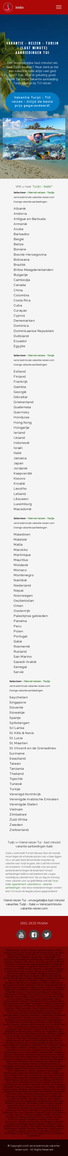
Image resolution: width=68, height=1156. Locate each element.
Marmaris (9, 1056)
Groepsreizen (55, 1019)
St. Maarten (18, 743)
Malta (18, 544)
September (13, 957)
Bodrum (24, 980)
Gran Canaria (24, 1017)
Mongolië (8, 1066)
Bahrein (52, 971)
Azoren (30, 971)
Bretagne (31, 985)
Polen (18, 631)
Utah (56, 1119)
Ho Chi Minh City (55, 1024)
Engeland (29, 1005)
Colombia (21, 295)
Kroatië (19, 483)
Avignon (58, 968)
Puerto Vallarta (56, 1087)
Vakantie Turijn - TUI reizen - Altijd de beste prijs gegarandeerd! (32, 101)
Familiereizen (23, 1008)
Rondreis (34, 1091)
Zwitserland (19, 830)
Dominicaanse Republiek (34, 331)
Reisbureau (35, 1089)
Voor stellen (35, 1126)
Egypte (19, 346)
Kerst (16, 1040)
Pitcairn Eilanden (52, 1082)
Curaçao (20, 310)
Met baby (33, 1059)
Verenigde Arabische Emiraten (34, 799)
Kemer (57, 1038)
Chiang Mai (11, 994)
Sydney (46, 1110)
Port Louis (47, 1084)
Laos (44, 1045)
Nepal (19, 590)
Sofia (41, 1103)
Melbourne (20, 1059)
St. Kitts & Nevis (21, 733)
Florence (9, 1010)
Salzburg (39, 1093)
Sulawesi (10, 1110)
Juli (46, 954)
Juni (40, 954)
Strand (38, 1107)
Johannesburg (42, 1036)
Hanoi (6, 1024)
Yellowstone (56, 1128)
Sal (8, 1093)
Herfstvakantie (37, 1024)
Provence (27, 1087)
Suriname (17, 753)
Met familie (46, 1059)
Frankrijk (21, 381)
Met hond (11, 1061)
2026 (21, 952)
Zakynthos (32, 1131)
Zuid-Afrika (18, 819)
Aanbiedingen (35, 959)
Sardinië (42, 1096)
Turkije (14, 789)
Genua (56, 1012)
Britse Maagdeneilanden (33, 270)
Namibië (20, 580)
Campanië (34, 989)
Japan (18, 463)
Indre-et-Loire (24, 1031)
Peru (17, 626)
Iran (60, 1031)
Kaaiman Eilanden (16, 1038)
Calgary (59, 987)
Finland (20, 376)
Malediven (22, 534)
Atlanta (37, 968)
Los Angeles (34, 1049)
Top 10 (18, 1114)
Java (8, 1036)
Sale (13, 1093)
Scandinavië (55, 1096)
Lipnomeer (55, 1047)
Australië (47, 968)
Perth (55, 1080)
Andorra (20, 213)
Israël (18, 448)
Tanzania (16, 768)
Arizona (8, 968)
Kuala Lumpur (54, 1043)
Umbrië (41, 1119)
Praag (17, 1087)
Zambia (44, 1131)
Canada (20, 285)
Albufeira (29, 961)
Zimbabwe (18, 814)
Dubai (47, 1003)
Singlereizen (44, 1101)
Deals (57, 999)
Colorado (9, 996)
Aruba (18, 229)
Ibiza (20, 1029)
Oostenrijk (22, 611)
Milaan (25, 1063)
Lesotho (20, 488)
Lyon (22, 1052)
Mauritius (21, 560)
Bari (21, 975)
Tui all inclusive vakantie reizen (37, 950)
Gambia (20, 387)
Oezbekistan (24, 600)
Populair (36, 1084)
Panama (20, 621)
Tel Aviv (19, 1112)
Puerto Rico (40, 1087)
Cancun (21, 992)
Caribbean (42, 992)
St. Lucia (16, 738)
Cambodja (22, 280)
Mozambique (33, 1066)
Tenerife (28, 1112)
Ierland (19, 432)
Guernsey (21, 412)
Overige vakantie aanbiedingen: (31, 364)
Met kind (22, 1061)
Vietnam (16, 809)
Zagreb (21, 1131)
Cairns (43, 987)
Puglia (6, 1089)
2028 (36, 952)
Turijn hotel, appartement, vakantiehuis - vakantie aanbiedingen (31, 884)
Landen (24, 1045)
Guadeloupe (13, 1022)
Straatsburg (13, 1107)
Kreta (33, 1043)
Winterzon (42, 1128)
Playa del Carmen (12, 1084)
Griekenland (24, 402)
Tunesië (15, 784)
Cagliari (34, 987)
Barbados (21, 234)
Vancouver (11, 1121)
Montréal (20, 1066)
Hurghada (10, 1029)
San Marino (23, 656)
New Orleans (30, 1068)
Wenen (22, 1128)
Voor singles (21, 1126)
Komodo (9, 1043)
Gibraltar (21, 397)
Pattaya (47, 1080)
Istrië (26, 1033)
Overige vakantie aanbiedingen (30, 201)
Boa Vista (13, 980)
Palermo (47, 1077)
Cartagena (55, 992)
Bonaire (20, 249)
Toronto (28, 1114)
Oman (18, 606)
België (19, 239)
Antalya (21, 966)
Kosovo (19, 478)
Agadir (59, 959)
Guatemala (22, 407)
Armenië (20, 224)
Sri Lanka (16, 728)
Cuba (18, 305)
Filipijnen (57, 1008)
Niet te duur (20, 1070)
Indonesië (22, 443)
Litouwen (21, 499)
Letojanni (33, 1047)
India (45, 1029)
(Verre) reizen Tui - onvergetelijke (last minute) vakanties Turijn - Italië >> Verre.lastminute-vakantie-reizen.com (34, 904)
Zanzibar (55, 1131)
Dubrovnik (58, 1003)
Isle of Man (9, 1033)
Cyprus (19, 315)
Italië (17, 453)
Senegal (20, 667)
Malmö (51, 1054)
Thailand (16, 773)
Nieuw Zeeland (37, 1070)
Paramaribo (35, 1080)
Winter (31, 1128)
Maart (21, 954)
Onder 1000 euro (20, 1075)
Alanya (8, 961)
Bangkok (43, 973)
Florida (21, 1010)
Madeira (59, 1052)
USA (49, 1119)
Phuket (38, 1082)
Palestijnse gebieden (31, 616)
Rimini (56, 1089)
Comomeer (22, 996)
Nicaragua (55, 1068)
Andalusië (56, 964)
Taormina (8, 1112)
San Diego (50, 1093)
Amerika (9, 964)
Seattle (23, 1098)
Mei (34, 954)
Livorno (22, 1049)
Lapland (53, 1045)
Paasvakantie (20, 1077)
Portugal (20, 636)
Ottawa (8, 1077)
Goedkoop (47, 1015)
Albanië (20, 208)
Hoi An (11, 1026)
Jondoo (19, 7)
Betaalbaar (39, 978)
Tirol (54, 1112)
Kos (27, 1043)
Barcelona (12, 975)
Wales (60, 1126)
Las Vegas (11, 1047)
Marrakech (32, 1056)
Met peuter (55, 1061)
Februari (11, 954)
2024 (7, 952)
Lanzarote (35, 1045)
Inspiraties (51, 1031)
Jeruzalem (27, 1036)
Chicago (22, 994)
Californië (10, 989)
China (18, 290)
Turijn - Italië (41, 186)
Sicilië (20, 1101)
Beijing (28, 975)
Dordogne (37, 1003)
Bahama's (40, 971)
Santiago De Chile (26, 1096)
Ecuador (20, 341)
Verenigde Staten (23, 804)
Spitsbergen (19, 723)
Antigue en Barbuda (30, 219)
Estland (20, 371)
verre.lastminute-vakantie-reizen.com (34, 197)
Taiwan (15, 763)
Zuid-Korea (37, 1133)
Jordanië (20, 468)
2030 (50, 952)
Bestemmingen (23, 978)
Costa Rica (22, 300)
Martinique (22, 555)
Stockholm (54, 1105)
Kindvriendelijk (40, 1040)
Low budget (48, 1049)
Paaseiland (35, 1077)
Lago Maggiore (11, 1045)
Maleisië (20, 539)
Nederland (22, 585)
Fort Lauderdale (35, 1010)
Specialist (12, 1105)
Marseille (45, 1056)
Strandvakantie (51, 1107)
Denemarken (24, 320)
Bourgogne (9, 985)
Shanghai (10, 1101)
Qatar (18, 641)
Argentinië (55, 966)
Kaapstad (33, 1038)
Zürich (48, 1133)
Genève (47, 1012)
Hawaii (24, 1024)
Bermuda (9, 978)
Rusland (20, 651)
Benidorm (55, 975)
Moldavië (21, 565)
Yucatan (11, 1131)
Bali (59, 971)
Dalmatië (47, 999)
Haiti (49, 1022)
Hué (57, 1026)
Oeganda (23, 1073)
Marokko (21, 550)
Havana (15, 1024)
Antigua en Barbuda (37, 966)
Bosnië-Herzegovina (30, 254)
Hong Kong (23, 422)
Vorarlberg (49, 1126)
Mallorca (41, 1054)
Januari (59, 952)
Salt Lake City (25, 1093)
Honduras (21, 417)
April (28, 954)
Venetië (22, 1121)
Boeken (34, 980)
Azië (21, 971)
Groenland (40, 1019)
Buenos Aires (10, 987)
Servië (19, 672)
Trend (47, 1114)
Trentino (55, 1114)
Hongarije (22, 427)
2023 (58, 950)
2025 (14, 952)
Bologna (44, 980)
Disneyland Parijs (39, 1001)
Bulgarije (21, 275)
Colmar (47, 994)
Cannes (31, 992)
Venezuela (33, 1121)
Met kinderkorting (38, 1061)
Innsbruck (38, 1031)
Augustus (55, 954)
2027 (28, 952)
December (50, 957)
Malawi (8, 1054)
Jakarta (41, 1033)
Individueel (56, 1029)
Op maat (48, 1075)
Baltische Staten (28, 973)
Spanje (15, 718)
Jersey (16, 1036)
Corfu (32, 996)
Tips (48, 1112)
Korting (19, 1043)
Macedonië (23, 509)
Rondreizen (46, 1091)
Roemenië (22, 646)
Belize (19, 244)
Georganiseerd (11, 1015)
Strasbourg (27, 1107)
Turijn (41, 1117)
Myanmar (47, 1066)
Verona (41, 1124)
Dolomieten (56, 1001)
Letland (20, 494)
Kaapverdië (23, 473)
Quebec (23, 1089)
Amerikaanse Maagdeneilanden (32, 964)
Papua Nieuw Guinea (16, 1080)
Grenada (54, 1017)
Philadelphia (25, 1082)
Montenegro (24, 575)
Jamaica (20, 458)
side (55, 1101)
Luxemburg (23, 504)
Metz (9, 1063)
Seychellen (18, 697)
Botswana (21, 259)
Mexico (34, 1063)
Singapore (17, 702)
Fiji (49, 1008)
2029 (43, 952)
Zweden (16, 825)
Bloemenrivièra (55, 978)
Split (21, 1105)
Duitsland (21, 336)
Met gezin (58, 1059)
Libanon (43, 1047)
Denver (24, 1001)
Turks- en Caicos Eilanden (22, 1119)
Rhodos (47, 1089)
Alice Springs (42, 961)
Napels (9, 1068)
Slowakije (17, 712)
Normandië (10, 1073)
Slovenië (16, 707)
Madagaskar (46, 1052)
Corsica (41, 996)
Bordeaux (10, 982)
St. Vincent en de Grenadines (32, 748)
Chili (30, 994)
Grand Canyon (40, 1017)
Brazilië (19, 264)
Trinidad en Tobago (16, 1117)
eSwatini (50, 1005)
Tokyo (61, 1112)
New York (43, 1068)
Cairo (51, 987)
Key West (25, 1040)
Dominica (21, 325)
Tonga (10, 1114)
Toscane (37, 1114)
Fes (34, 1008)
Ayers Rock (12, 971)
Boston (46, 982)
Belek (37, 975)
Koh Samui (55, 1040)
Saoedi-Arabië (25, 662)
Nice (10, 1070)
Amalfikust (57, 961)
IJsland (19, 438)
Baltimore (12, 973)
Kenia (9, 1040)
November (37, 957)
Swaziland (17, 758)
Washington (10, 1128)
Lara (61, 1045)
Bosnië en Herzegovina (29, 982)
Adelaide (49, 959)
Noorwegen (23, 595)
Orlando (58, 1075)
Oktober (25, 957)
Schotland (12, 1098)
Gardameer (35, 1012)
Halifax (57, 1022)
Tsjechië (16, 779)
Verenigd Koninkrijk (25, 794)
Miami (17, 1063)
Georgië (20, 392)
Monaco (20, 570)
